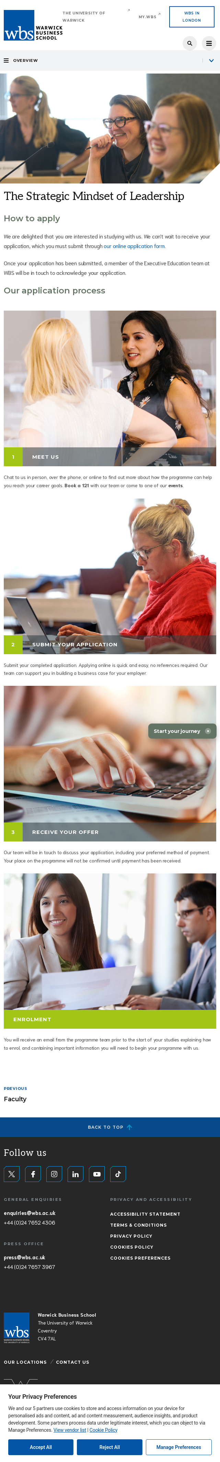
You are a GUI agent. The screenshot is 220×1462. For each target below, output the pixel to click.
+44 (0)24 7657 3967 (29, 1266)
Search (190, 43)
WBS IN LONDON (192, 17)
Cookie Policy (103, 1430)
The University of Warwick (83, 17)
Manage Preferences (179, 1447)
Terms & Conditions (138, 1225)
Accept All (41, 1447)
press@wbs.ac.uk (24, 1256)
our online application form (134, 245)
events (175, 485)
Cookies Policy (131, 1247)
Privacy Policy (131, 1236)
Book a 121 (77, 485)
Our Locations (25, 1362)
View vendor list (70, 1430)
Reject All (110, 1447)
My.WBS (148, 17)
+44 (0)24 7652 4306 (29, 1222)
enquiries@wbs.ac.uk (29, 1212)
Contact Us (72, 1362)
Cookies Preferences (140, 1258)
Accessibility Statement (145, 1214)
